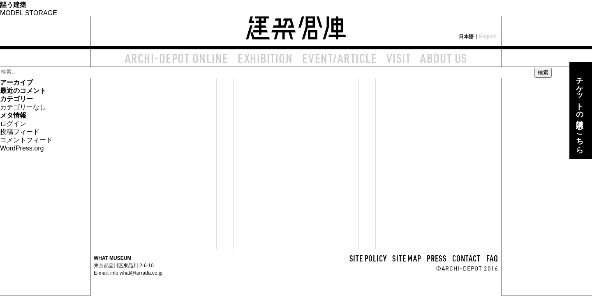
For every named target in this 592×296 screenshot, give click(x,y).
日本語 (466, 36)
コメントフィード (26, 139)
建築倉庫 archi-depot (296, 23)
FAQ (492, 258)
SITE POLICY (368, 258)
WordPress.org (22, 148)
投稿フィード (19, 131)
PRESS (436, 258)
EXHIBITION (265, 58)
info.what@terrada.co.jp (135, 272)
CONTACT (466, 258)
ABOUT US (443, 58)
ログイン (13, 123)
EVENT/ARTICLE (339, 58)
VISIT (398, 58)
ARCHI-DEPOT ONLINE (177, 58)
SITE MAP (406, 258)
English (488, 36)
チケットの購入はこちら (580, 110)
